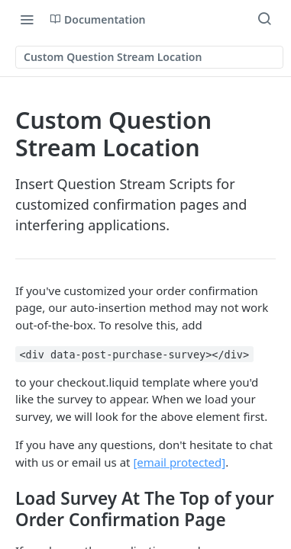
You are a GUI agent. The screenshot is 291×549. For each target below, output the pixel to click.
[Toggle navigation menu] (26, 19)
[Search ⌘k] (264, 19)
